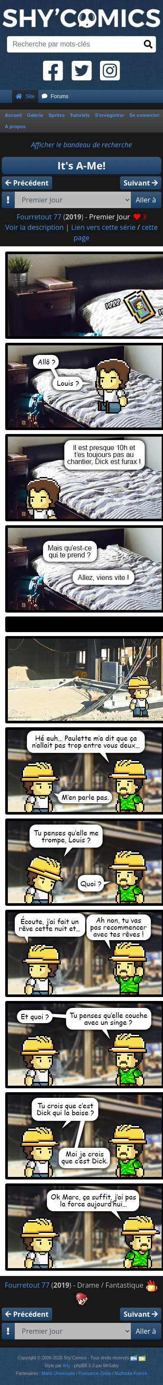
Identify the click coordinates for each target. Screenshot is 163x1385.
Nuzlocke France (131, 1373)
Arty (66, 1365)
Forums (55, 96)
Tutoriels (80, 115)
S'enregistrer (109, 115)
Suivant (140, 183)
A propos (15, 126)
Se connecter (145, 115)
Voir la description (34, 227)
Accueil (13, 115)
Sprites (56, 115)
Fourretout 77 (39, 217)
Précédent (27, 183)
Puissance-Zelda (95, 1373)
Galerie (35, 115)
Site (25, 96)
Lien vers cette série (103, 227)
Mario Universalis (58, 1373)
